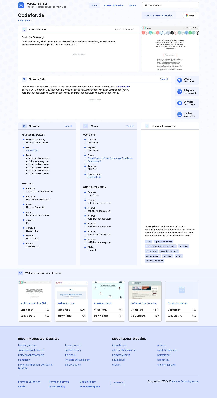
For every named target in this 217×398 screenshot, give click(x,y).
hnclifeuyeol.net (27, 345)
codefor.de (25, 20)
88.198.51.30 (32, 150)
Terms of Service (59, 381)
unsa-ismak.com (166, 364)
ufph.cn (116, 364)
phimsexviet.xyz (121, 354)
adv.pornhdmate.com (124, 350)
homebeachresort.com (31, 354)
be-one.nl (70, 354)
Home (94, 5)
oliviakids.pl (118, 359)
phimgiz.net (163, 354)
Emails (132, 5)
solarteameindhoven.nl (31, 350)
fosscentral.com (177, 303)
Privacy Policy (57, 386)
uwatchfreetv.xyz (167, 350)
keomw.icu (163, 359)
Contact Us (118, 382)
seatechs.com (73, 350)
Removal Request (90, 386)
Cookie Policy (88, 381)
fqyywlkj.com (119, 345)
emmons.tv (24, 359)
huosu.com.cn (73, 345)
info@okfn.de (94, 177)
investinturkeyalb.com (77, 359)
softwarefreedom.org (144, 303)
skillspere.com (66, 303)
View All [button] (164, 79)
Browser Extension (113, 5)
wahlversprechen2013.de (36, 303)
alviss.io (161, 345)
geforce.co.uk (73, 364)
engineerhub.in (103, 303)
